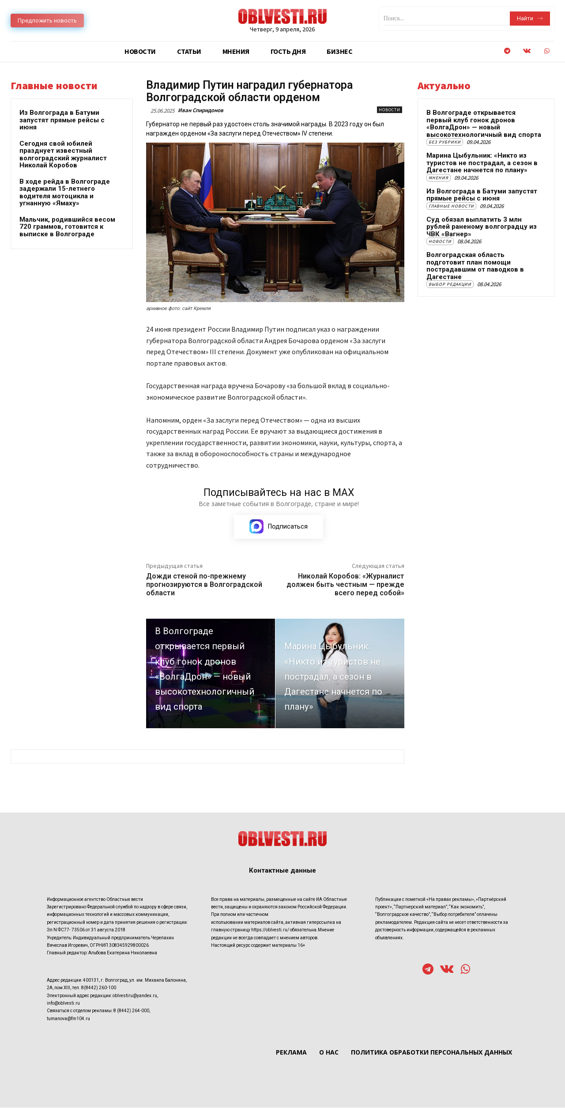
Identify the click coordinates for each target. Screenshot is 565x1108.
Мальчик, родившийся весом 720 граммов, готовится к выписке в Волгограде (67, 227)
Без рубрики (445, 142)
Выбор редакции (450, 284)
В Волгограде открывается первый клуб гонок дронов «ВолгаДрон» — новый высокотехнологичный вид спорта (483, 124)
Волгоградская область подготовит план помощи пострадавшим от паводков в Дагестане (475, 266)
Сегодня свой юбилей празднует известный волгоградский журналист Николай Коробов (63, 155)
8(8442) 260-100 (98, 988)
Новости (389, 109)
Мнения (438, 178)
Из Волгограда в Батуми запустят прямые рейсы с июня (62, 120)
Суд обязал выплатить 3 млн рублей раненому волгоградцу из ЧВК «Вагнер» (481, 227)
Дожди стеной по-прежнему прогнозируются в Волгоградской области (204, 584)
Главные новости (451, 206)
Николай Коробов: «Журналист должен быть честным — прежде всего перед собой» (345, 584)
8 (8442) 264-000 (131, 1011)
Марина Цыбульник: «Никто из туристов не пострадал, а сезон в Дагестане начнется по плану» (482, 162)
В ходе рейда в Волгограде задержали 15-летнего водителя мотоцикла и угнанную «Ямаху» (64, 193)
